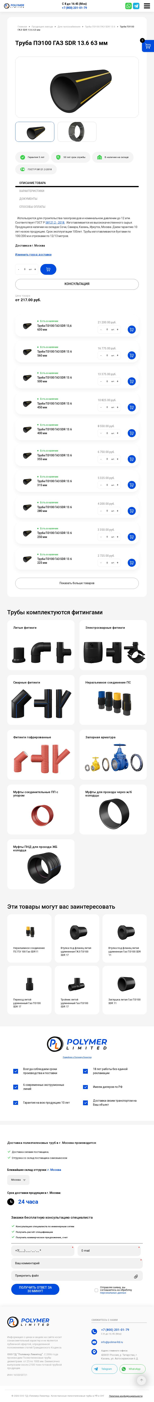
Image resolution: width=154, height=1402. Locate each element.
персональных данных (113, 1293)
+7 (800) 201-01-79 (74, 7)
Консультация (77, 284)
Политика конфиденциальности (126, 1396)
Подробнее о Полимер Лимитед (77, 1057)
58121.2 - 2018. (55, 222)
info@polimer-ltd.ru (112, 1342)
